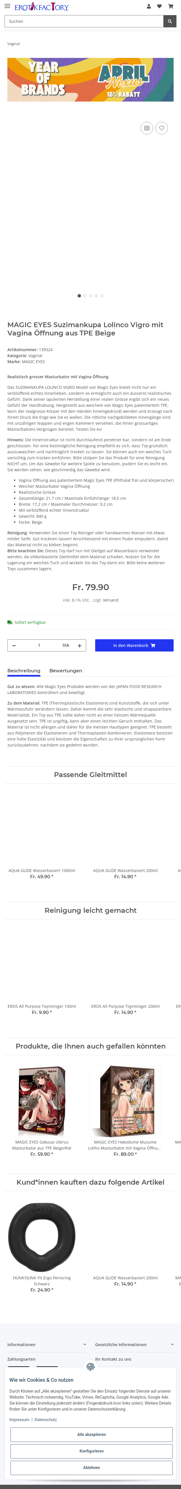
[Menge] (39, 645)
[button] (149, 6)
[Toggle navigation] (7, 3)
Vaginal (35, 355)
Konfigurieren (92, 1451)
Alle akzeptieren (91, 1434)
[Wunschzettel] (159, 6)
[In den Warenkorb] (11, 114)
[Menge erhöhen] (79, 645)
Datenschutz (46, 1419)
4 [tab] (96, 296)
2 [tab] (85, 296)
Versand (110, 600)
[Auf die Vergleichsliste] (147, 128)
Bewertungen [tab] (65, 670)
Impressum (19, 1419)
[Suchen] (84, 21)
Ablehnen (91, 1467)
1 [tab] (79, 296)
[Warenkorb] (170, 6)
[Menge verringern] (14, 645)
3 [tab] (90, 296)
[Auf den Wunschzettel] (161, 128)
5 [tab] (102, 296)
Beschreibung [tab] (23, 670)
